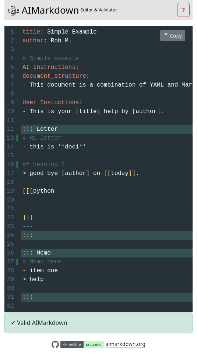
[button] (183, 10)
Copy (172, 35)
